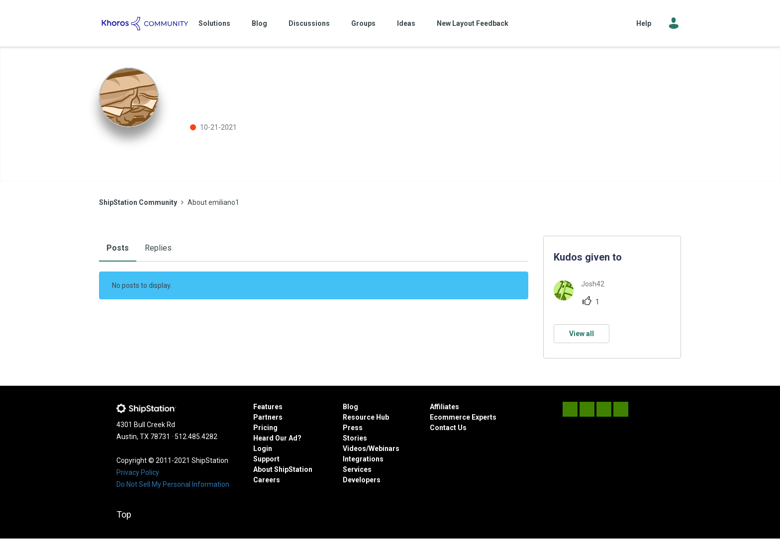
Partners (268, 417)
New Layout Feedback (472, 23)
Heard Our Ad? (277, 438)
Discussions (309, 23)
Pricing (265, 428)
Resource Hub (366, 417)
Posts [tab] (117, 248)
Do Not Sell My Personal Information (172, 484)
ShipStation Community (145, 23)
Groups (363, 23)
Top (123, 514)
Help (643, 23)
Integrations (363, 459)
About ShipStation (282, 469)
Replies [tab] (158, 248)
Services (357, 469)
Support (266, 459)
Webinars (384, 448)
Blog (259, 23)
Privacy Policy (137, 472)
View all (581, 334)
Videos (354, 448)
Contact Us (448, 428)
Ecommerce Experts (463, 417)
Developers (362, 480)
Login (262, 448)
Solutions (214, 23)
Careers (266, 480)
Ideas (406, 23)
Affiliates (444, 407)
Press (353, 428)
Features (268, 407)
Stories (355, 438)
